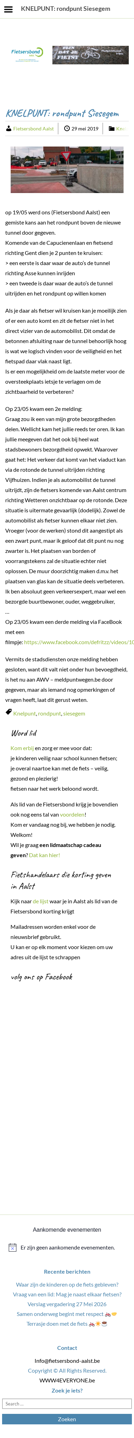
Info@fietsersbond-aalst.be (67, 1360)
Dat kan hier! (45, 855)
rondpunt (49, 713)
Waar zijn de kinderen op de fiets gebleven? (67, 1284)
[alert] (67, 1247)
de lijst (41, 901)
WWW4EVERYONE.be (67, 1380)
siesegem (74, 713)
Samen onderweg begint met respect (67, 1313)
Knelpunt (24, 713)
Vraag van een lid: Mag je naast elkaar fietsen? (67, 1294)
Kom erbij (22, 748)
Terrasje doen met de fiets (67, 1323)
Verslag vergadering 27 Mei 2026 (67, 1304)
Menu (8, 9)
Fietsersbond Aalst (33, 128)
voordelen (72, 814)
